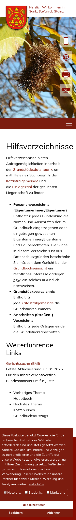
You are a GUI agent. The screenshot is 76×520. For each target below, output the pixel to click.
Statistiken (35, 492)
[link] (41, 396)
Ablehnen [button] (54, 513)
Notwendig (14, 492)
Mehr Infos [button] (36, 484)
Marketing (56, 492)
